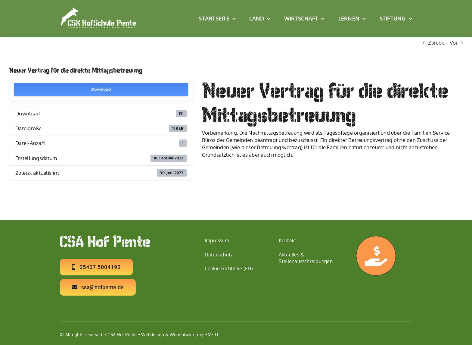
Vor (454, 42)
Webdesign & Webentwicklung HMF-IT (180, 334)
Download (101, 89)
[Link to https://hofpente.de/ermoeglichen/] (376, 256)
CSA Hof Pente (122, 334)
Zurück (436, 42)
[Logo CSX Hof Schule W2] (98, 9)
